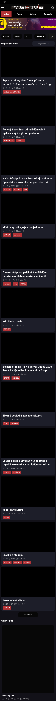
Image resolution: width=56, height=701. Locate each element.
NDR (3, 2)
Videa (6, 14)
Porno (19, 14)
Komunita (48, 14)
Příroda (6, 36)
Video (17, 36)
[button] (50, 36)
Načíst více (28, 615)
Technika (40, 36)
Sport (28, 36)
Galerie (33, 14)
